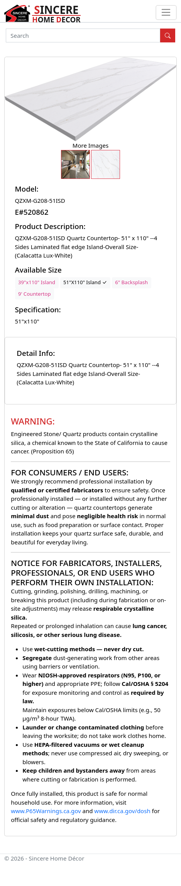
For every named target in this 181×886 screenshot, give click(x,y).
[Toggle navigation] (166, 12)
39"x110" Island (36, 282)
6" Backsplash (131, 282)
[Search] (83, 35)
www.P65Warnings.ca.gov (46, 811)
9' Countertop (34, 293)
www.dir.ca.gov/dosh (122, 811)
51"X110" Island (85, 282)
